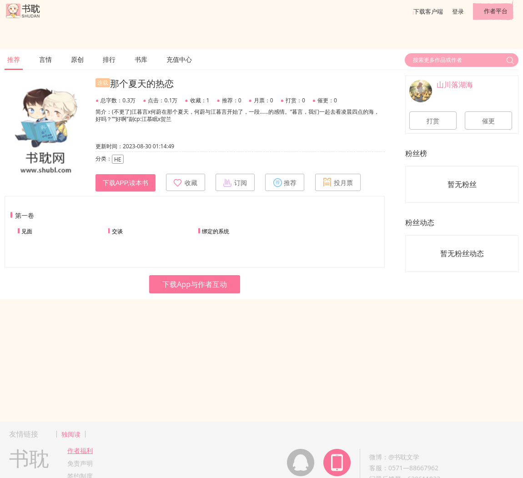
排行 (109, 59)
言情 (45, 59)
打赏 (433, 121)
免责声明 (80, 463)
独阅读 (70, 434)
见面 (26, 231)
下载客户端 (428, 11)
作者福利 (80, 450)
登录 (458, 11)
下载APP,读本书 (125, 182)
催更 (488, 121)
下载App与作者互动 (194, 284)
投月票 (338, 182)
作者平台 (496, 11)
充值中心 (179, 59)
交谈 (117, 231)
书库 (141, 59)
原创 (77, 59)
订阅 (235, 182)
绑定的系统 (215, 231)
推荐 (13, 59)
